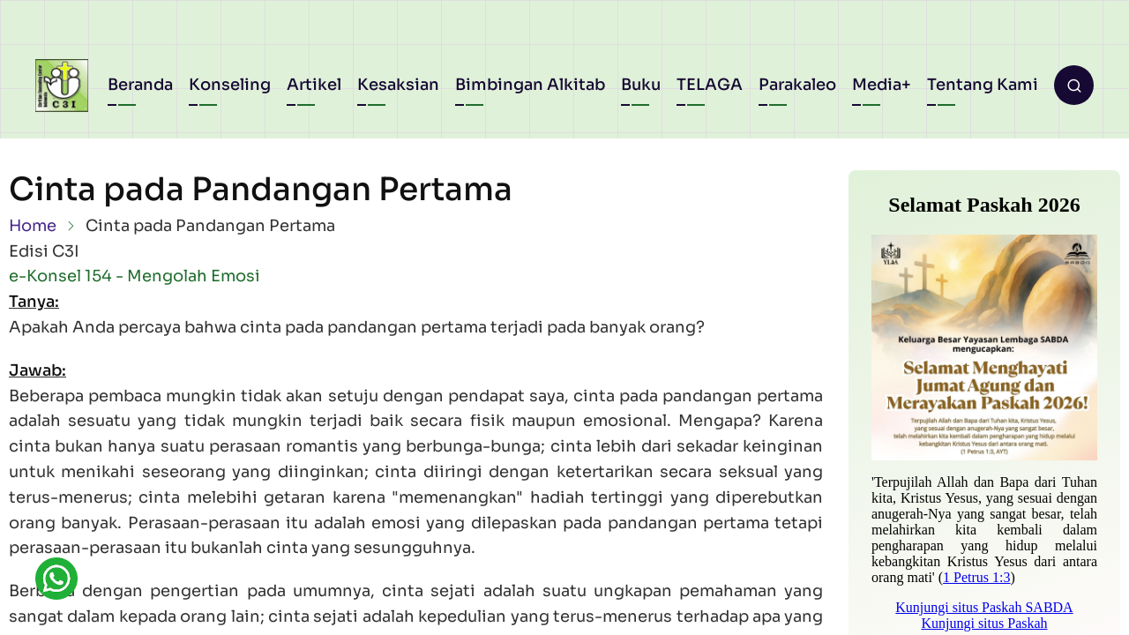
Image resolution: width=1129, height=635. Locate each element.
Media (876, 84)
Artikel (314, 84)
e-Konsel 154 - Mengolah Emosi (134, 276)
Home (32, 225)
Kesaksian (398, 84)
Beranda (140, 84)
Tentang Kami (982, 84)
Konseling (230, 84)
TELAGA (710, 84)
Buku (641, 84)
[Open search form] (1074, 85)
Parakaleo (797, 84)
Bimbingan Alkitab (530, 84)
